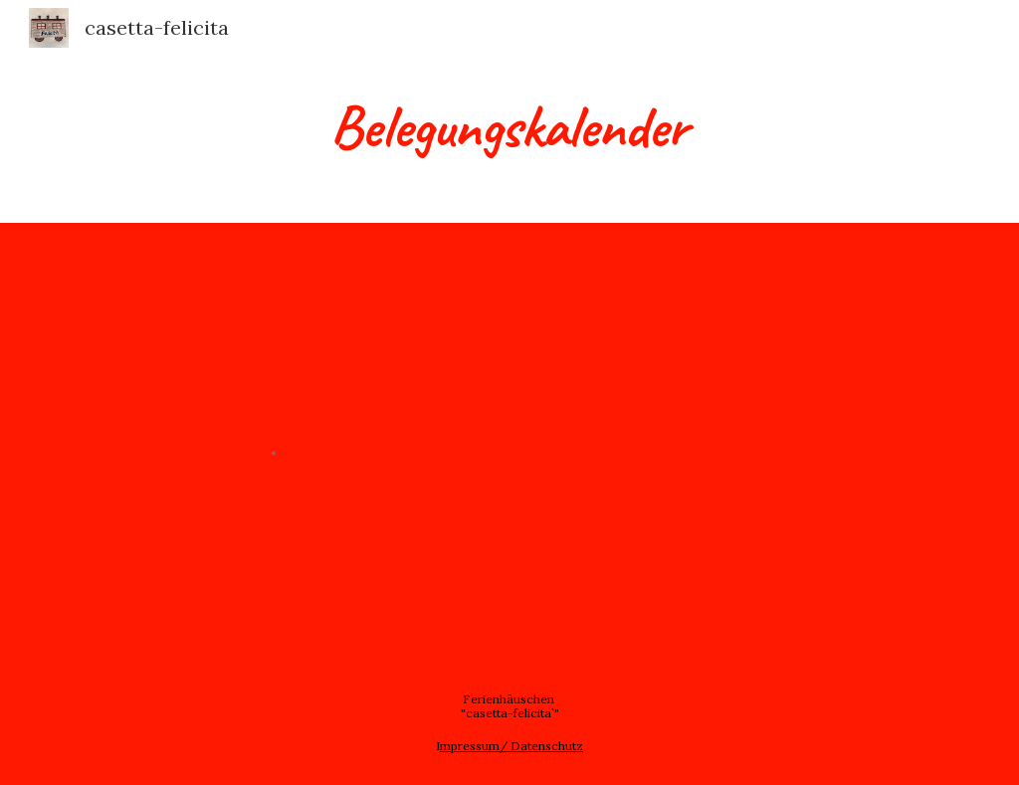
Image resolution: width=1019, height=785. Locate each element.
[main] (509, 125)
